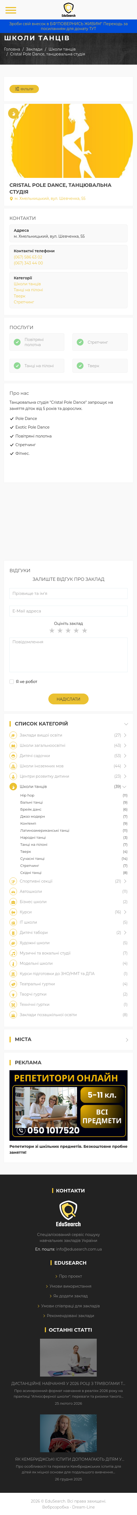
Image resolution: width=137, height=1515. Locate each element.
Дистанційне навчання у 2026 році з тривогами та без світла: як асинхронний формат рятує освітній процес (68, 1384)
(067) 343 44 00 (28, 263)
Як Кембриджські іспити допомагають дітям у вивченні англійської (68, 1459)
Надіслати (69, 699)
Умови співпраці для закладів (70, 1306)
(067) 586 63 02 (28, 257)
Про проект (70, 1276)
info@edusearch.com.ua (79, 1249)
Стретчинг (24, 302)
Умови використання (70, 1286)
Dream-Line (83, 1507)
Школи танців (27, 283)
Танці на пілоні (28, 289)
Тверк (19, 296)
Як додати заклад (70, 1296)
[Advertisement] (68, 523)
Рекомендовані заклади (70, 1315)
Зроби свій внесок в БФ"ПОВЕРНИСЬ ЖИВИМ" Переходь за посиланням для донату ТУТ (68, 26)
